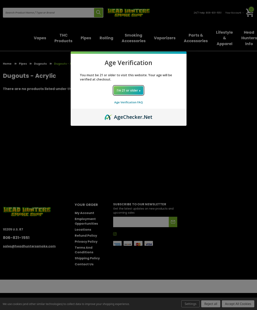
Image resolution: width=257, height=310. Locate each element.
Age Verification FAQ (128, 102)
